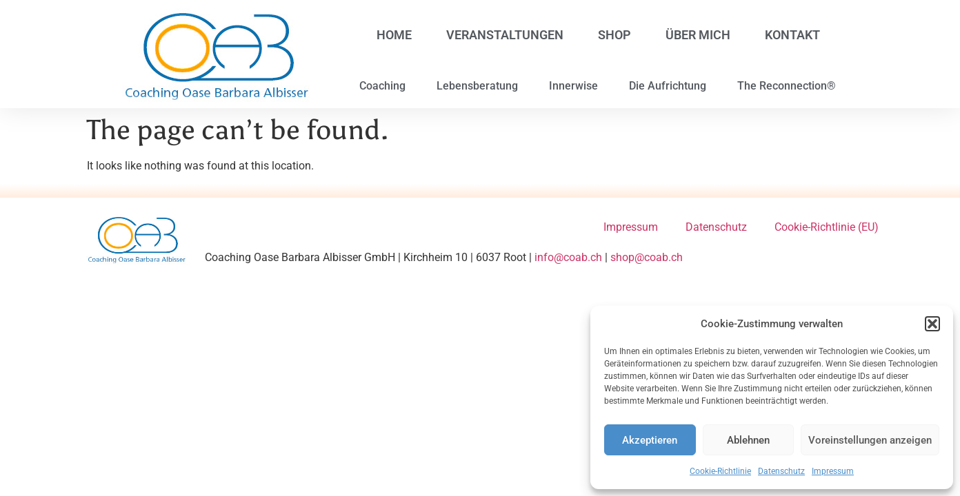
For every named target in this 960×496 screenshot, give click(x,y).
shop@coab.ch (646, 257)
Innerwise (573, 85)
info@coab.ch (568, 257)
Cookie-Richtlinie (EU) (826, 227)
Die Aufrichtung (667, 85)
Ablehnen (748, 440)
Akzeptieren (649, 440)
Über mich (698, 35)
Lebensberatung (477, 85)
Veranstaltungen (504, 35)
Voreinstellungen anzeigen (870, 440)
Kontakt (792, 35)
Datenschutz (781, 471)
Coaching (382, 85)
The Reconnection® (786, 85)
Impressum (833, 471)
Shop (614, 35)
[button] (932, 324)
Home (394, 35)
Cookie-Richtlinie (720, 471)
